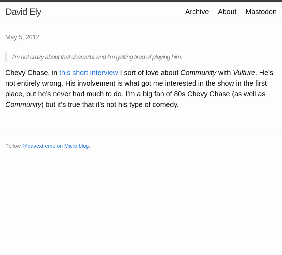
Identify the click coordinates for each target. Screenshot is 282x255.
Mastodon (261, 12)
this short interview (88, 72)
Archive (197, 12)
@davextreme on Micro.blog (55, 146)
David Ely (23, 11)
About (227, 12)
